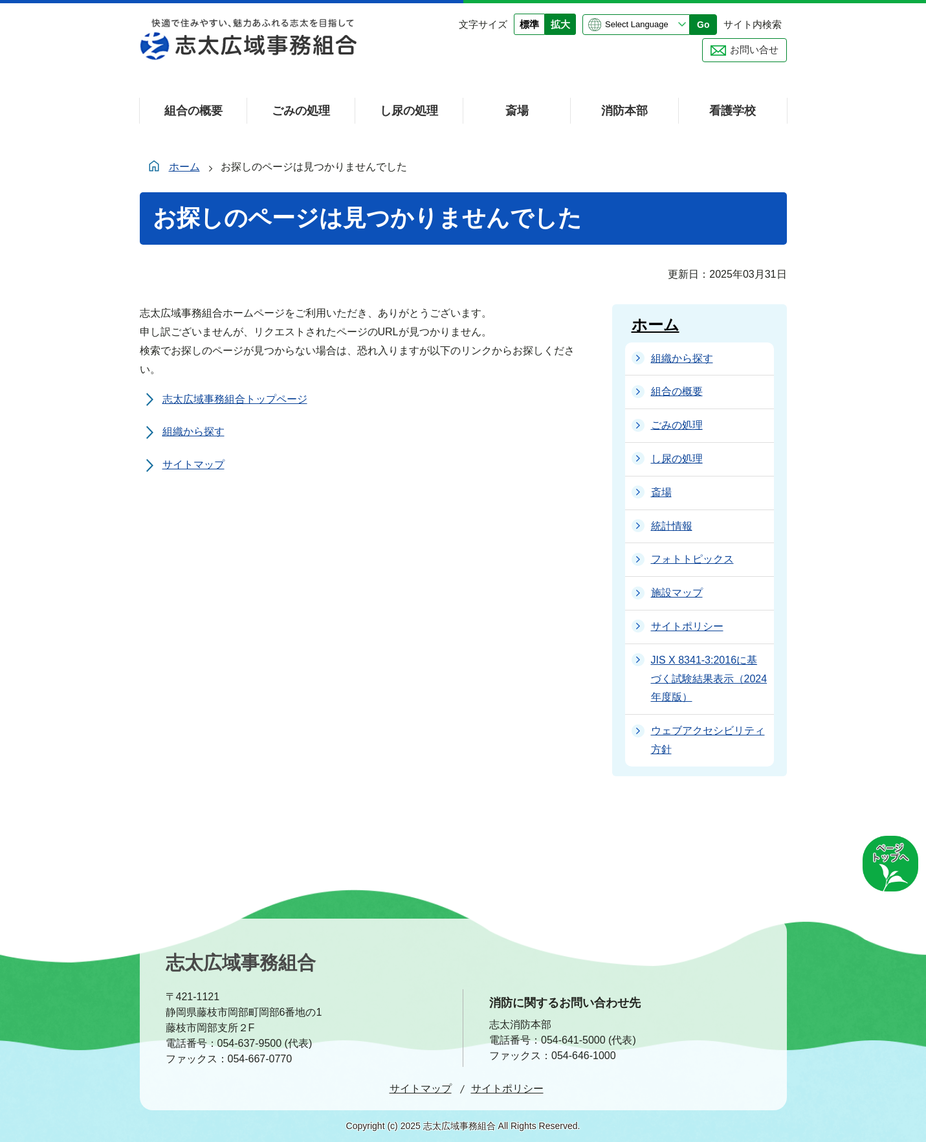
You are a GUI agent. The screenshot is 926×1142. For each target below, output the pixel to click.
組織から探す (193, 431)
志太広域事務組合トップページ (234, 399)
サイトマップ (193, 464)
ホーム (184, 166)
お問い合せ (754, 49)
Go (703, 24)
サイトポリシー (507, 1088)
